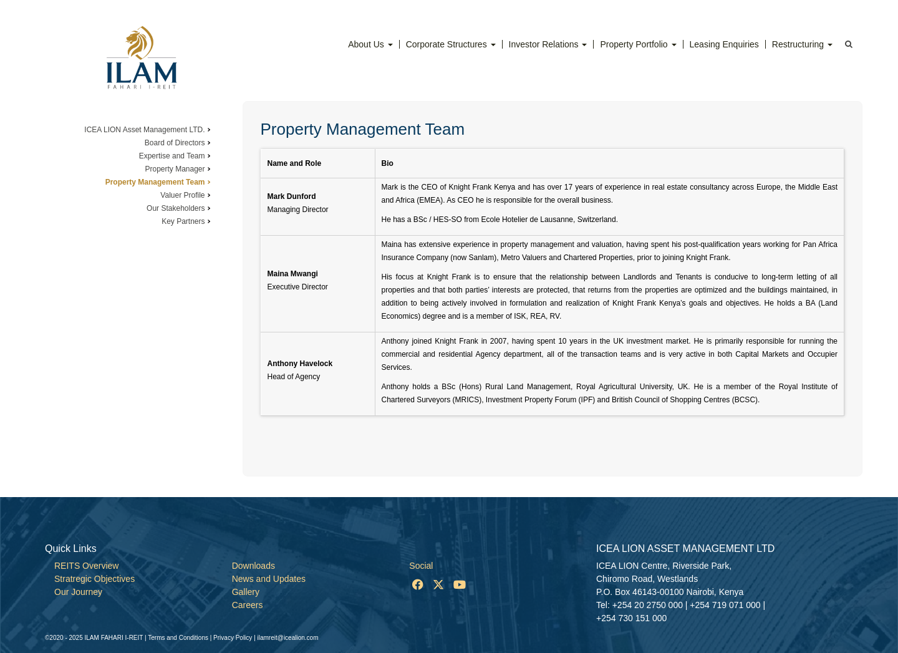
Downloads (253, 566)
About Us (370, 44)
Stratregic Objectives (94, 579)
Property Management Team (155, 182)
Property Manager (175, 169)
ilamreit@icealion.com (288, 637)
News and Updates (269, 579)
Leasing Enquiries (724, 44)
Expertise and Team (172, 156)
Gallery (245, 592)
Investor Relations (548, 44)
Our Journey (78, 592)
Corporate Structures (451, 44)
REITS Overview (86, 566)
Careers (247, 605)
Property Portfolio (638, 44)
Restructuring (802, 44)
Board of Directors (175, 142)
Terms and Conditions (178, 637)
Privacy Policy (232, 637)
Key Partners (183, 221)
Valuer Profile (182, 195)
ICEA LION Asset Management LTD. (144, 129)
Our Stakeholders (176, 208)
